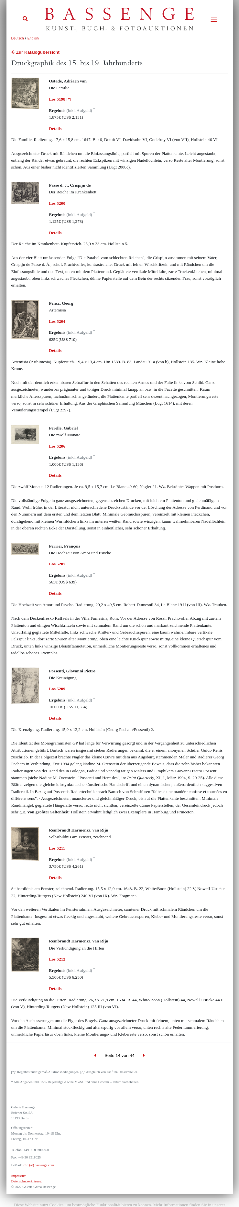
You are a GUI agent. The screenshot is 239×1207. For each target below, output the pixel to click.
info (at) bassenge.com (38, 1165)
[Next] (144, 1056)
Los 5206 (57, 446)
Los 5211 (57, 848)
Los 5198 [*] (60, 99)
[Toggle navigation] (214, 19)
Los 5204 (57, 321)
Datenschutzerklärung (26, 1181)
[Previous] (95, 1056)
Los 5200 (57, 203)
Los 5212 (57, 959)
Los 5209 (57, 688)
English (33, 38)
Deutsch (17, 38)
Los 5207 (57, 563)
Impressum (19, 1176)
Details (55, 128)
